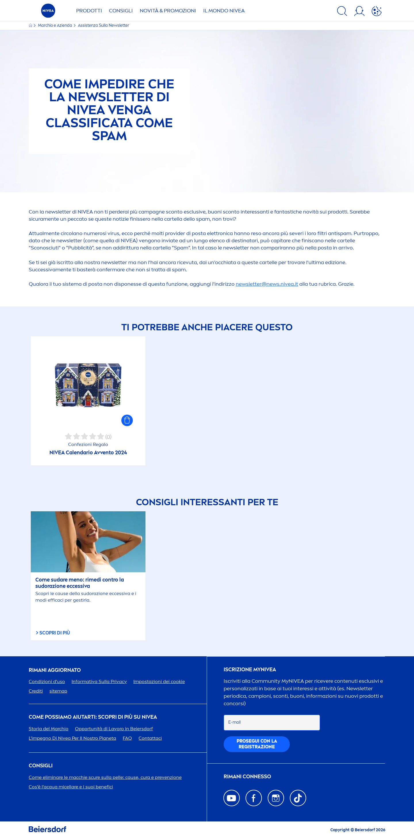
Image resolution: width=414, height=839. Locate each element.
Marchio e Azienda (55, 25)
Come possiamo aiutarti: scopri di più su (93, 717)
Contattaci (150, 738)
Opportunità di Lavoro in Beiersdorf (114, 728)
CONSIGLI (121, 10)
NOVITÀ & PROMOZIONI (168, 10)
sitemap (58, 691)
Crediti (36, 691)
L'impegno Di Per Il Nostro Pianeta (72, 738)
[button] (127, 420)
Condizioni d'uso (47, 681)
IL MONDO (224, 10)
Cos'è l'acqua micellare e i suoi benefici (71, 787)
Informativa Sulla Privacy (99, 681)
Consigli (41, 766)
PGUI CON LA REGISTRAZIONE (257, 744)
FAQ (127, 738)
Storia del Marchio (48, 728)
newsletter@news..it (267, 284)
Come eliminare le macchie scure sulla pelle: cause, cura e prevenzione (105, 777)
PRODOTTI (89, 10)
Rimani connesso (247, 777)
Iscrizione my (250, 670)
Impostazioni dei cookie (159, 681)
